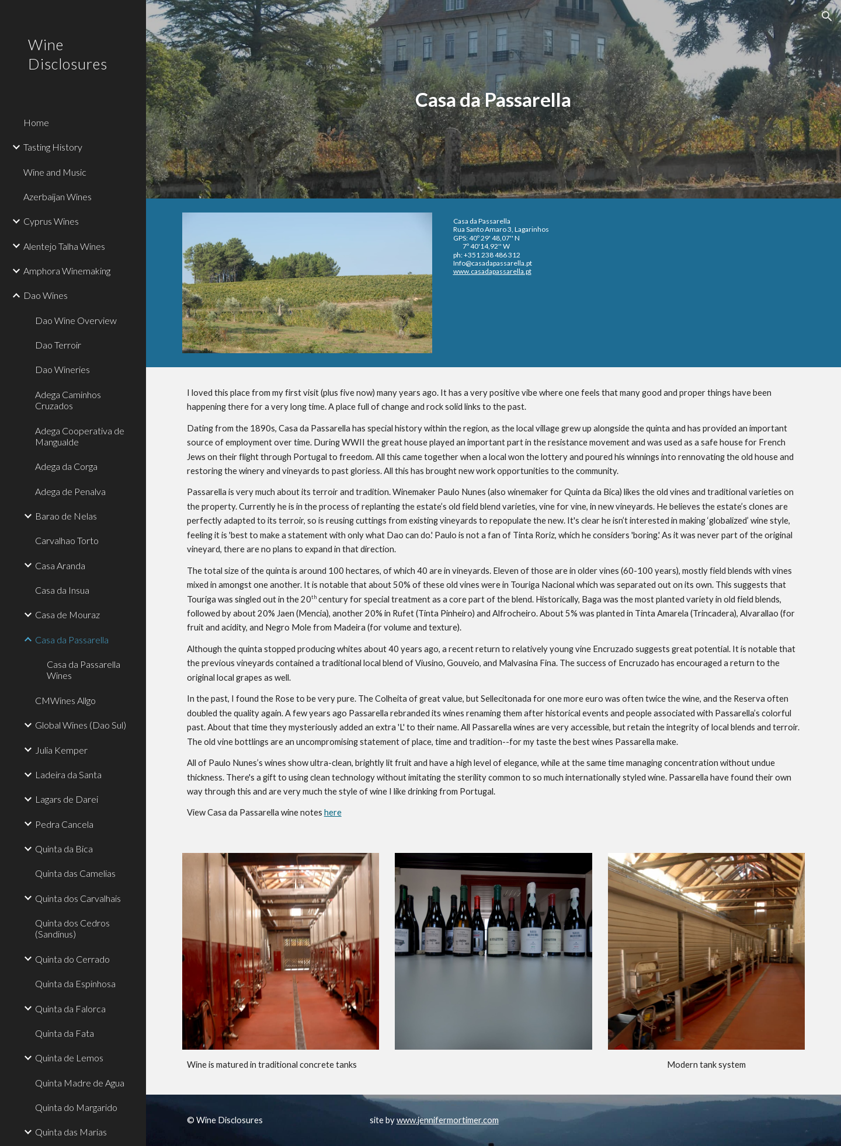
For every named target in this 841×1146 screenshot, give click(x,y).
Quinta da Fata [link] (64, 1033)
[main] (493, 99)
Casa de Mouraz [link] (67, 614)
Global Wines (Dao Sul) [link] (80, 724)
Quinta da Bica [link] (64, 848)
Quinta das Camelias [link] (75, 873)
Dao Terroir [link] (58, 344)
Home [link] (36, 122)
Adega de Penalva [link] (70, 491)
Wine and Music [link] (54, 171)
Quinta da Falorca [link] (70, 1008)
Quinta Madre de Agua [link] (79, 1082)
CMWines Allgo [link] (65, 700)
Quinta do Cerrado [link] (72, 958)
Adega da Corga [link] (66, 466)
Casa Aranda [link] (60, 565)
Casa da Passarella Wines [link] (83, 670)
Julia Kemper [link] (61, 749)
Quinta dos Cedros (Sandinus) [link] (72, 928)
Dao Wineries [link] (62, 369)
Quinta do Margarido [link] (76, 1107)
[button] (827, 16)
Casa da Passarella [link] (72, 639)
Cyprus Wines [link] (51, 221)
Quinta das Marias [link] (71, 1131)
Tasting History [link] (52, 146)
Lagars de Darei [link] (66, 798)
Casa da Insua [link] (62, 589)
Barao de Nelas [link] (66, 515)
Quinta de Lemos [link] (69, 1057)
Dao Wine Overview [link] (76, 320)
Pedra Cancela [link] (64, 824)
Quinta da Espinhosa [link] (75, 983)
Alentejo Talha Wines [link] (64, 246)
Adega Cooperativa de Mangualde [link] (79, 436)
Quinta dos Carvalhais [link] (78, 898)
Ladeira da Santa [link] (68, 774)
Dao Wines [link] (45, 295)
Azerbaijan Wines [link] (57, 196)
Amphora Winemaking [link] (66, 270)
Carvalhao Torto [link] (67, 540)
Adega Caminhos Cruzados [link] (68, 400)
